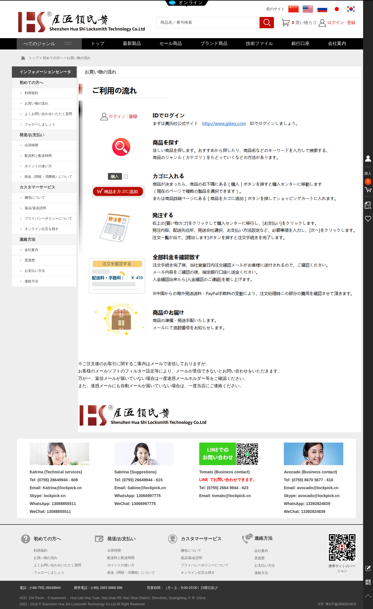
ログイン (335, 22)
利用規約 (31, 93)
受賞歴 (30, 260)
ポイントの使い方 (38, 166)
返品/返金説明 (35, 208)
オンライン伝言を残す (42, 229)
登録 (351, 22)
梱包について (35, 198)
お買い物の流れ (36, 103)
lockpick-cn (55, 495)
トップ (97, 43)
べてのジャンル (47, 43)
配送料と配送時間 (38, 156)
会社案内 (337, 43)
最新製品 (132, 43)
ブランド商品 (214, 43)
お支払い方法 (35, 271)
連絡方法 (31, 281)
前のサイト (275, 9)
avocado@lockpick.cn (319, 495)
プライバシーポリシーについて (48, 218)
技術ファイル (259, 43)
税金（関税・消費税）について (48, 177)
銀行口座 (300, 43)
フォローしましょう (40, 124)
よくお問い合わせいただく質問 (48, 114)
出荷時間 (31, 145)
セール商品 (170, 43)
